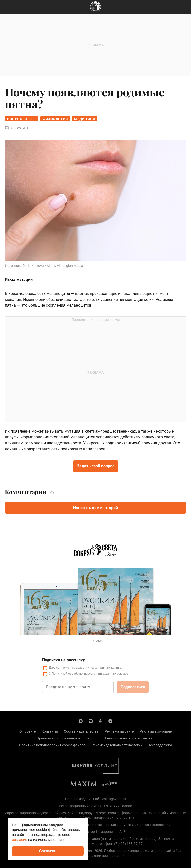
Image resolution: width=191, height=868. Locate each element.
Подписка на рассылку (63, 660)
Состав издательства (81, 731)
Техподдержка (160, 745)
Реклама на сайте (119, 731)
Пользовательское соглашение (128, 738)
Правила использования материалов (67, 738)
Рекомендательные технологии (117, 745)
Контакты (50, 731)
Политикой (59, 673)
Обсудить (17, 128)
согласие (62, 667)
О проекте (27, 731)
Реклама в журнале (156, 731)
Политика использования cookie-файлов (52, 745)
